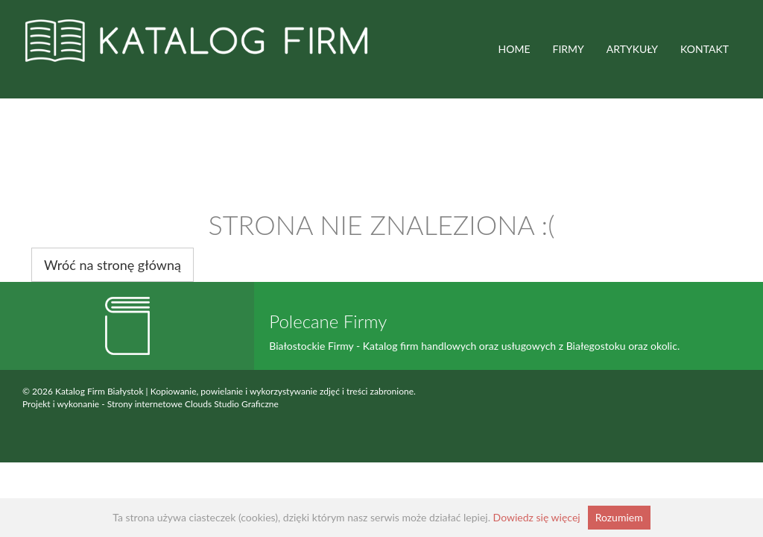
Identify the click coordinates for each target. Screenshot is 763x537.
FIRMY (568, 49)
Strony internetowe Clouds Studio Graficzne (193, 403)
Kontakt (704, 49)
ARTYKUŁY (632, 49)
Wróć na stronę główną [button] (112, 265)
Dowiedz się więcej (536, 517)
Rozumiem (619, 517)
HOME (514, 49)
